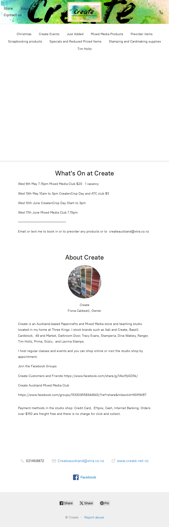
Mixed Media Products (107, 34)
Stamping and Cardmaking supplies (135, 41)
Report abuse (94, 517)
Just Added (75, 34)
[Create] (84, 12)
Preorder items (142, 34)
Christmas (24, 34)
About (26, 8)
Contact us (13, 15)
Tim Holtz (84, 49)
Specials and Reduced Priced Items (75, 41)
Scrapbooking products (25, 41)
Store (8, 8)
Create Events (49, 34)
